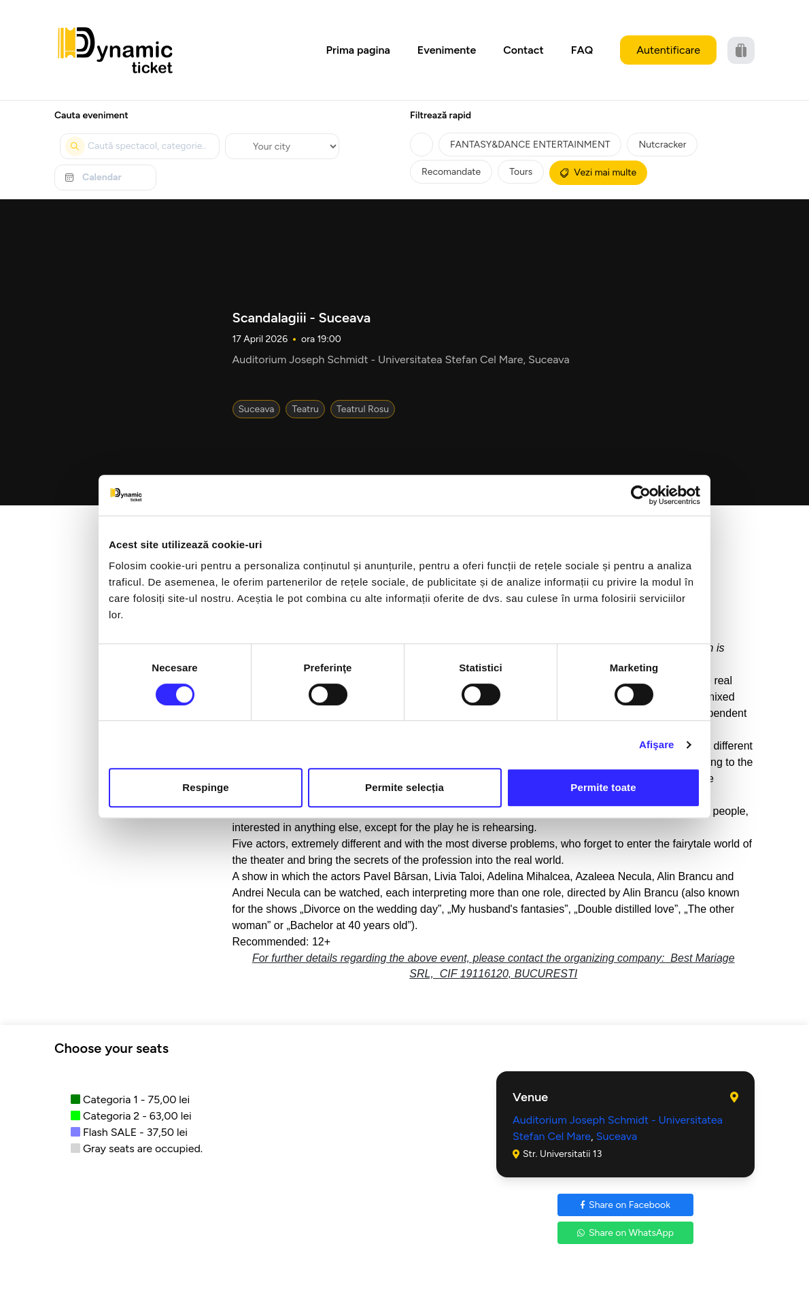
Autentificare (668, 50)
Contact (523, 50)
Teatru (305, 409)
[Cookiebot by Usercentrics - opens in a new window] (640, 495)
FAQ (582, 50)
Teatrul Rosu (363, 409)
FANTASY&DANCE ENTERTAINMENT (530, 144)
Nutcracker (662, 144)
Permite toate (603, 787)
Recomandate (451, 172)
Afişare (656, 744)
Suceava (257, 409)
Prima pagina (358, 50)
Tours (520, 172)
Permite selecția (404, 787)
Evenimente (446, 50)
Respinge (205, 787)
